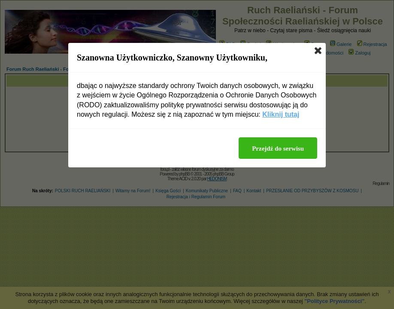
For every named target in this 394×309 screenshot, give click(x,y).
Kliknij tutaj (280, 114)
